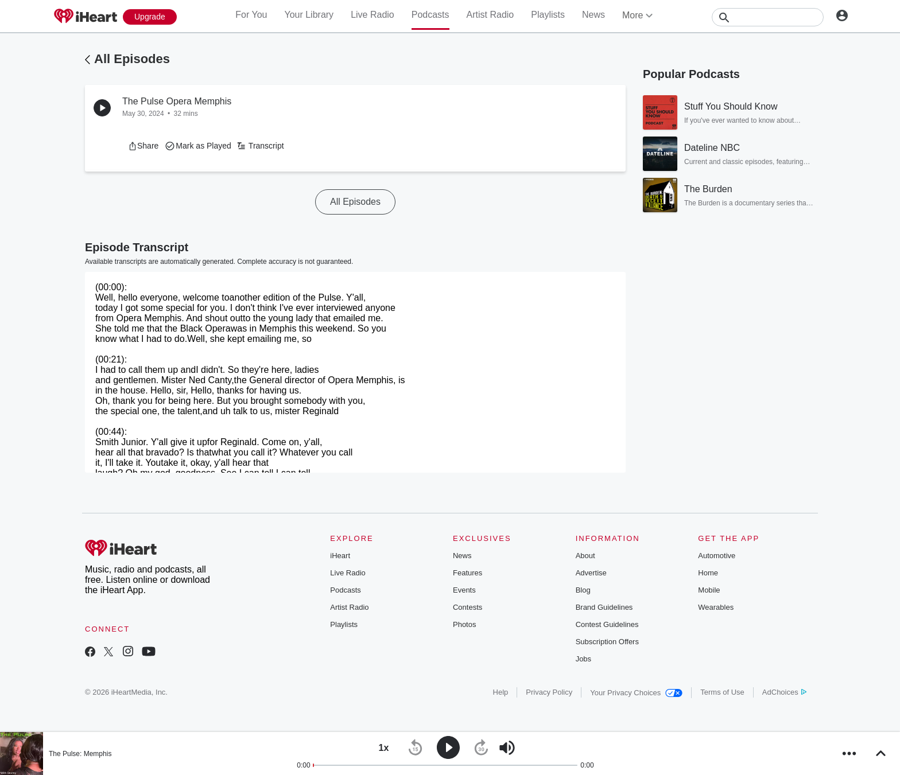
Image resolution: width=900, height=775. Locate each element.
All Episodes (132, 59)
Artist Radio (490, 15)
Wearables (716, 607)
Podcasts (430, 15)
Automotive (716, 555)
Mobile (709, 590)
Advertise (591, 572)
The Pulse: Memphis (80, 754)
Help (501, 692)
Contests (467, 607)
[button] (143, 145)
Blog (583, 590)
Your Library (308, 15)
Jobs (583, 659)
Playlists (548, 15)
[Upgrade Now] (150, 17)
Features (467, 572)
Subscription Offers (607, 641)
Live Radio (372, 15)
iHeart (340, 555)
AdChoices (784, 692)
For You (251, 15)
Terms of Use (722, 692)
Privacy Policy (549, 692)
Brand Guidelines (604, 607)
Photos (464, 624)
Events (464, 590)
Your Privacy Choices (636, 692)
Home (708, 572)
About (585, 555)
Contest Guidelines (607, 624)
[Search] (768, 17)
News (593, 15)
